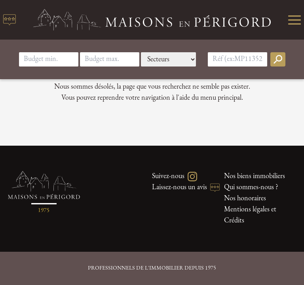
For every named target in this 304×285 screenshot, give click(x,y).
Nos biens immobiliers (254, 176)
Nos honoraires (245, 198)
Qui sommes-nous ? (251, 187)
